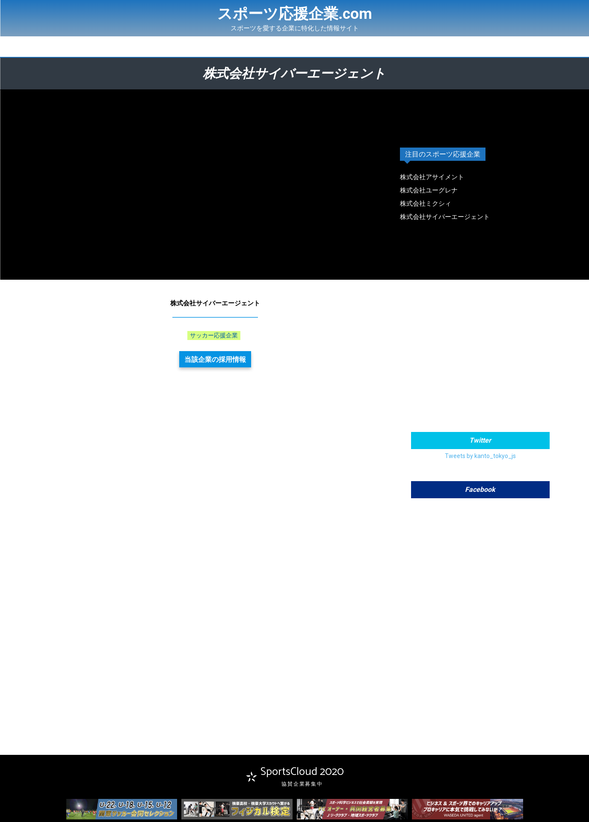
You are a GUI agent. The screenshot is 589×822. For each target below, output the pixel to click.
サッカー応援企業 (213, 335)
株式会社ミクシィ (425, 203)
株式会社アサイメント (432, 177)
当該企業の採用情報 (215, 359)
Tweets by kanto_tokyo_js (480, 455)
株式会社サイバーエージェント (445, 217)
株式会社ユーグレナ (429, 190)
